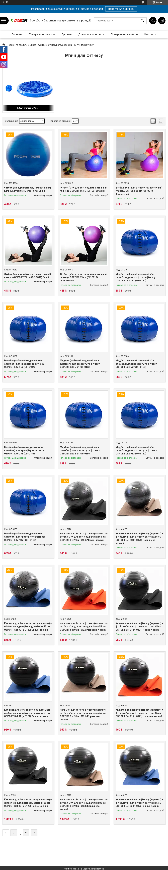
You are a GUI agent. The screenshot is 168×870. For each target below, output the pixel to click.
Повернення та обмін (124, 34)
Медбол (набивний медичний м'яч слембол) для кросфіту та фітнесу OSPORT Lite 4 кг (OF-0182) (24, 363)
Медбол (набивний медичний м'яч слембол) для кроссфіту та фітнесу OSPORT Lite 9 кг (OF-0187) (136, 450)
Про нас (67, 34)
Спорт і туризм (38, 45)
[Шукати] (142, 21)
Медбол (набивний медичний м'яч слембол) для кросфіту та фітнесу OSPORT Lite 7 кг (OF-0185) (24, 450)
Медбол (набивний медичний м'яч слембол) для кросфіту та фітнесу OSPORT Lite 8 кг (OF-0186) (80, 450)
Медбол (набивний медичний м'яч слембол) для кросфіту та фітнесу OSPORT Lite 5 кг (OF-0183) (80, 363)
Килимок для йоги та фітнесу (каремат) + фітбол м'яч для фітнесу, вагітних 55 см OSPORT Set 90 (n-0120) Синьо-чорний (28, 626)
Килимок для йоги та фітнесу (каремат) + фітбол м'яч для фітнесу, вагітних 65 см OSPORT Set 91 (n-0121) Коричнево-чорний (83, 714)
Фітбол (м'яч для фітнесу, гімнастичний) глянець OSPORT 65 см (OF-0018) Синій (83, 189)
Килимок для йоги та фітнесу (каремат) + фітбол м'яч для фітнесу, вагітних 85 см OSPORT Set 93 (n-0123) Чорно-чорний (28, 802)
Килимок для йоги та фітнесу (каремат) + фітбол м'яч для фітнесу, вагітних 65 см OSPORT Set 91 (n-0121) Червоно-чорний (139, 713)
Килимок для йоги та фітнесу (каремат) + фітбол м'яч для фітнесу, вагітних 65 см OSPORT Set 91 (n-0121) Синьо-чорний (28, 713)
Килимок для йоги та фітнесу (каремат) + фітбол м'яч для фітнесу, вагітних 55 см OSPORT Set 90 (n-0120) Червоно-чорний (83, 626)
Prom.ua (100, 869)
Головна (17, 34)
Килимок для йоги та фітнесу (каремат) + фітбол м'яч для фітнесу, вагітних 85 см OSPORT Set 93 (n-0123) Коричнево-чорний (83, 804)
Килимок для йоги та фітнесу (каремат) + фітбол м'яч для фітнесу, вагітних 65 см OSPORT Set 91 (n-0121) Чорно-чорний (139, 626)
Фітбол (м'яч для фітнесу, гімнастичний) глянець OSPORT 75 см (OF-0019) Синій (27, 276)
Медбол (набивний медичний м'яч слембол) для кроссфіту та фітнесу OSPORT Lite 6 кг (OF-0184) (136, 363)
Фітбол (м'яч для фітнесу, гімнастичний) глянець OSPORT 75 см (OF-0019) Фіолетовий (83, 277)
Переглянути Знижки (121, 8)
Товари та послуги (40, 34)
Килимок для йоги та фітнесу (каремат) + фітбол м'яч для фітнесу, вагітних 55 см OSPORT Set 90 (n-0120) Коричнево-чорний (139, 538)
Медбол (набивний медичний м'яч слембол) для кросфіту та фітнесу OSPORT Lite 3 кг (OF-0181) (135, 277)
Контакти (150, 34)
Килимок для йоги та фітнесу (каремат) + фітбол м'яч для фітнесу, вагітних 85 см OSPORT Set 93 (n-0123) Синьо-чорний (139, 802)
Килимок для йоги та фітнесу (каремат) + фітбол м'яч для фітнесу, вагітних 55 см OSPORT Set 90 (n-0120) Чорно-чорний (83, 536)
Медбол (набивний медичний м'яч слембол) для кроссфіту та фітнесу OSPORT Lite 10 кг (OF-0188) (24, 536)
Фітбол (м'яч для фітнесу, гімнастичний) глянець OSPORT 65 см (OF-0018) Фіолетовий (139, 190)
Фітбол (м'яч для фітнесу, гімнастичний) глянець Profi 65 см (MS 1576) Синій (27, 189)
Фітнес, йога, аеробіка (60, 45)
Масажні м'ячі (28, 108)
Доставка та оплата (91, 34)
